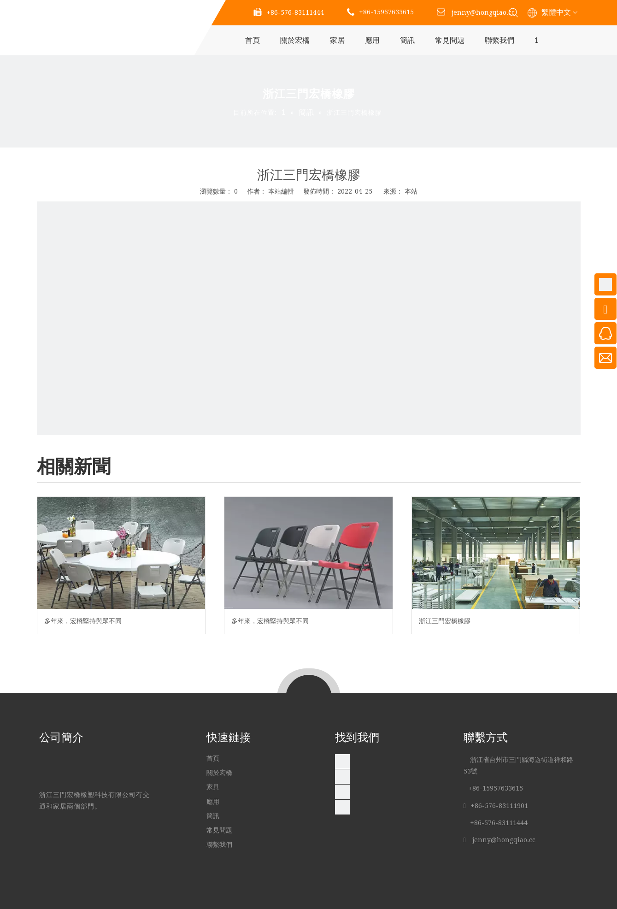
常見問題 (449, 40)
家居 (337, 40)
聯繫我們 (499, 40)
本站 (411, 191)
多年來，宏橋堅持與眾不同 (83, 621)
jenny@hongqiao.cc (483, 12)
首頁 (252, 40)
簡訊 (407, 40)
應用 (372, 40)
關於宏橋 (295, 40)
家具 (213, 787)
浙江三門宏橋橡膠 (444, 621)
